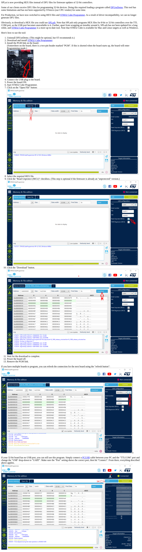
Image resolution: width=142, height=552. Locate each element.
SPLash (51, 22)
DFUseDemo (117, 7)
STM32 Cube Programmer (72, 15)
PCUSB (86, 457)
